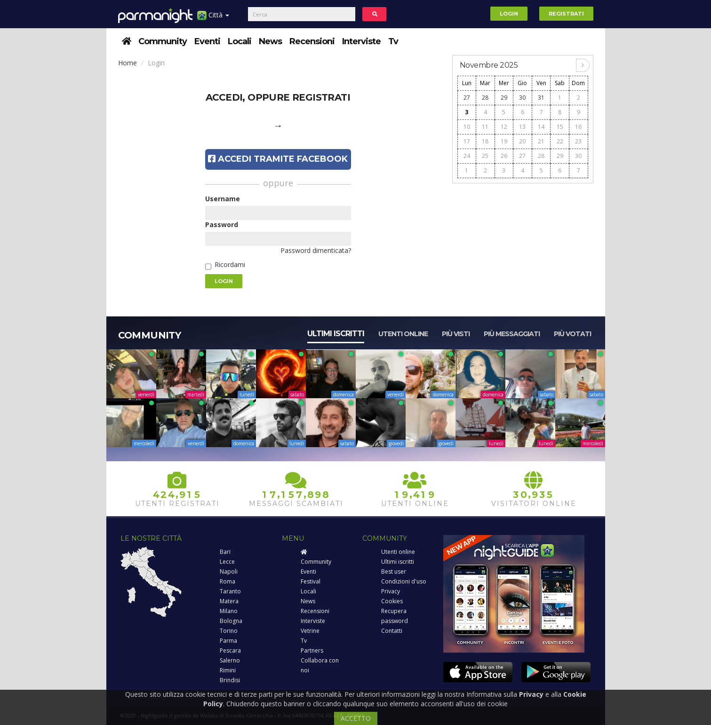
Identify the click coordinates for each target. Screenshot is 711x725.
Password (221, 224)
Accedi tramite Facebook (278, 159)
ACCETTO (356, 718)
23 (578, 141)
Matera (229, 601)
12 (504, 127)
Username (222, 198)
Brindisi (230, 680)
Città (213, 18)
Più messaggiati (512, 334)
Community (162, 41)
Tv (393, 41)
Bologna (231, 621)
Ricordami (230, 264)
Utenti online (403, 334)
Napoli (229, 571)
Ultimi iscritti (335, 333)
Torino (229, 631)
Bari (225, 552)
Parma (228, 641)
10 (466, 127)
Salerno (230, 660)
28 (485, 98)
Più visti (456, 334)
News (270, 41)
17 (466, 141)
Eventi (207, 41)
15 (560, 127)
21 (541, 141)
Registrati (566, 13)
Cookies (392, 601)
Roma (227, 581)
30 (522, 98)
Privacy (390, 591)
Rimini (228, 670)
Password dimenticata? (315, 250)
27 (466, 98)
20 (522, 141)
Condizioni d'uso (403, 581)
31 (541, 98)
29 (504, 98)
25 (485, 156)
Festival (310, 581)
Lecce (227, 562)
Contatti (391, 631)
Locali (239, 41)
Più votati (572, 334)
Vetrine (310, 631)
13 (522, 127)
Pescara (230, 650)
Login (509, 13)
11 (485, 127)
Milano (229, 611)
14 (541, 127)
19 (504, 141)
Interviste (361, 41)
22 (560, 141)
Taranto (230, 591)
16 (578, 127)
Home (127, 62)
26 (504, 156)
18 (485, 141)
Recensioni (312, 41)
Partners (312, 650)
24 (466, 156)
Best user (393, 571)
